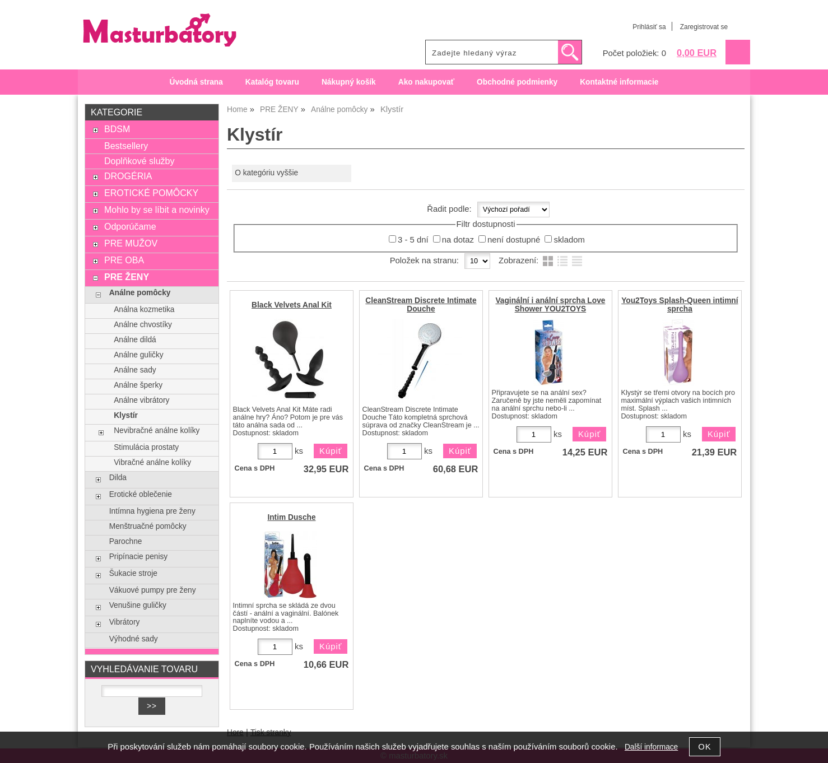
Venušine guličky (137, 605)
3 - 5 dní (413, 239)
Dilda (118, 477)
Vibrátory (124, 622)
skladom (568, 239)
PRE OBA (124, 260)
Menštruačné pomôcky (148, 526)
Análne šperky (138, 385)
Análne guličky (138, 355)
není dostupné (513, 239)
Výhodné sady (133, 639)
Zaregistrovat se (704, 27)
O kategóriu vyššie (266, 173)
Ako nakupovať (426, 82)
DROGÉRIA (128, 176)
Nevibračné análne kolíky (156, 430)
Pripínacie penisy (138, 556)
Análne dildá (135, 340)
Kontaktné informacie (619, 82)
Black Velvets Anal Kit (292, 305)
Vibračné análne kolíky (152, 462)
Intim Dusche (291, 517)
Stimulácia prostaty (146, 447)
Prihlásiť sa (649, 27)
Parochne (125, 541)
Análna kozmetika (144, 309)
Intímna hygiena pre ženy (152, 511)
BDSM (117, 129)
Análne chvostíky (143, 324)
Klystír (126, 415)
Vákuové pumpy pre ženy (152, 590)
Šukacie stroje (133, 573)
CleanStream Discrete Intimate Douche (420, 304)
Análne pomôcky (140, 293)
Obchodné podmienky (517, 82)
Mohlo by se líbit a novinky (157, 209)
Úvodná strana (196, 82)
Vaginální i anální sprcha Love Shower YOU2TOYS (550, 304)
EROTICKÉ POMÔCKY (151, 193)
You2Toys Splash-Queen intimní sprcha (679, 304)
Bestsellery (126, 146)
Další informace (651, 747)
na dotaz (458, 239)
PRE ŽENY (126, 277)
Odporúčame (130, 226)
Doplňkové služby (139, 161)
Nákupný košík (349, 82)
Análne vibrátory (141, 400)
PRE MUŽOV (130, 243)
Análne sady (135, 370)
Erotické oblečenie (140, 494)
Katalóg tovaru (272, 82)
